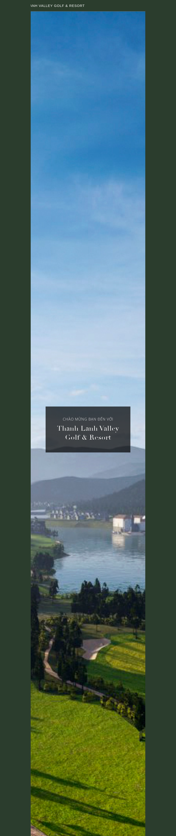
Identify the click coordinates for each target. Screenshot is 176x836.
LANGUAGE (158, 6)
